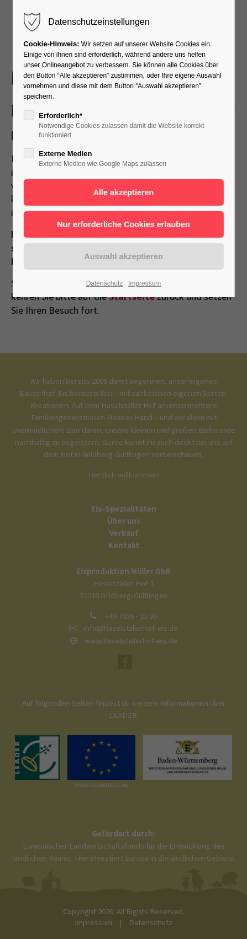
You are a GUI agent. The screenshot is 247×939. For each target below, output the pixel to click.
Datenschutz (104, 283)
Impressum (144, 283)
